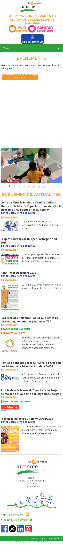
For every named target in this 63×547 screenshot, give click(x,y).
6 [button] (29, 183)
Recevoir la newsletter (16, 519)
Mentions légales (39, 538)
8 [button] (38, 183)
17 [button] (38, 187)
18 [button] (43, 187)
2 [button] (9, 183)
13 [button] (19, 187)
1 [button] (4, 183)
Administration (55, 538)
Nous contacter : (15, 515)
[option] (31, 165)
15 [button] (29, 187)
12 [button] (58, 183)
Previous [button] (4, 166)
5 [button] (24, 183)
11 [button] (53, 183)
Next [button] (58, 166)
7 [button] (34, 183)
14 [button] (24, 187)
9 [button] (43, 183)
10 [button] (48, 183)
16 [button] (34, 187)
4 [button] (19, 183)
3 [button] (14, 183)
